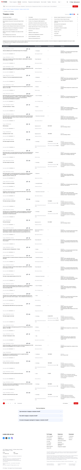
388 (15, 403)
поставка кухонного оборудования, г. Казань (11, 249)
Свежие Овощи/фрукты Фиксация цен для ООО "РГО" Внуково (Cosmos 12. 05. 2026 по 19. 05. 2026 (18, 87)
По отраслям (49, 437)
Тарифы (49, 2)
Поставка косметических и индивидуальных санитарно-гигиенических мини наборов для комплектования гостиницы (17, 384)
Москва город (37, 90)
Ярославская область (38, 120)
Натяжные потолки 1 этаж (8, 133)
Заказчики (49, 444)
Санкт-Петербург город (39, 101)
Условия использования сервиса (62, 464)
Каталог (19, 2)
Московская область (38, 63)
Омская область (38, 300)
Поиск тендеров (13, 2)
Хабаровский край (38, 81)
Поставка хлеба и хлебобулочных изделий (11, 362)
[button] (67, 2)
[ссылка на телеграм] (9, 438)
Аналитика (24, 2)
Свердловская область (39, 310)
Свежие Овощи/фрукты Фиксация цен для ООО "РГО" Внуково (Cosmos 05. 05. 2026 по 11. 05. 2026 (18, 328)
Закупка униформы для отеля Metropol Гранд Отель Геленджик (15, 50)
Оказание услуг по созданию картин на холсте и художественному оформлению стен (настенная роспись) (15, 355)
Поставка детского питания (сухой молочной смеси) (13, 373)
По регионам (49, 439)
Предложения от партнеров (61, 444)
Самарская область (38, 186)
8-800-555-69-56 (8, 434)
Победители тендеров (62, 446)
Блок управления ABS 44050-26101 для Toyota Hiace (13, 305)
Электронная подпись (62, 440)
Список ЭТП (49, 448)
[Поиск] (4, 6)
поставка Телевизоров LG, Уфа (9, 335)
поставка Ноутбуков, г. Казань (9, 106)
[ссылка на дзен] (6, 438)
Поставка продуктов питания (8, 141)
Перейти (76, 403)
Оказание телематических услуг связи (10, 394)
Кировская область (38, 128)
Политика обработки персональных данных (50, 464)
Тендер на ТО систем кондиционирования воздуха (12, 77)
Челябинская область (39, 357)
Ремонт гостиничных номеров (8, 183)
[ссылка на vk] (4, 438)
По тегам (48, 441)
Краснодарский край (38, 53)
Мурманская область (38, 178)
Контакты (54, 2)
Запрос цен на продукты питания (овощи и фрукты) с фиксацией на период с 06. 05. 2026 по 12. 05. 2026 (17, 267)
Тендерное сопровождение (34, 2)
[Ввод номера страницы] (70, 403)
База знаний (43, 2)
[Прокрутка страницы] (76, 462)
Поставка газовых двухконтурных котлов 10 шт (12, 276)
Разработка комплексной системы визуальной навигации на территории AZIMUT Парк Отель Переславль (17, 192)
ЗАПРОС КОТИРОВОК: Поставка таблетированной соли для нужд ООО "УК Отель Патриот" (17, 240)
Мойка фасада (5, 125)
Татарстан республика (39, 110)
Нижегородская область (39, 261)
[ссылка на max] (12, 438)
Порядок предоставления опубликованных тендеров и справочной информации (60, 461)
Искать (75, 6)
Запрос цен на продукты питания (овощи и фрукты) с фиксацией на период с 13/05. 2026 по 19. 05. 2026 (17, 60)
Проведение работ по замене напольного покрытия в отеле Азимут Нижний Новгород (17, 258)
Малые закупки (50, 446)
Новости (70, 439)
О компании (71, 436)
